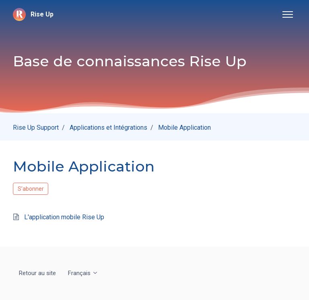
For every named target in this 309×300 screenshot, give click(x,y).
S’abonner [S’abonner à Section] (31, 189)
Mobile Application (184, 127)
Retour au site (37, 273)
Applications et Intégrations (108, 127)
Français (83, 273)
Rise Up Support (36, 127)
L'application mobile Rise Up (64, 217)
